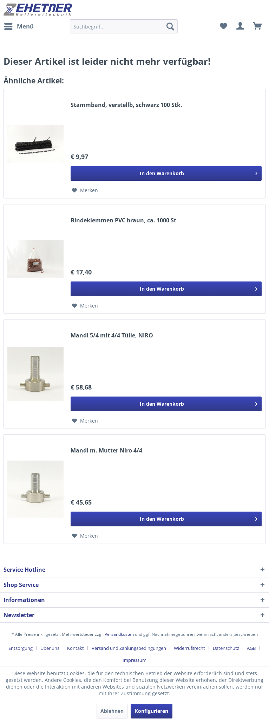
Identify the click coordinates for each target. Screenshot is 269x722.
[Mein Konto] (241, 26)
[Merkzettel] (223, 26)
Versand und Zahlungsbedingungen (129, 648)
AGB (251, 648)
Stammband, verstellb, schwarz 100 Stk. (126, 105)
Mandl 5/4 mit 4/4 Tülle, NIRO (112, 335)
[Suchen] (170, 26)
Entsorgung (20, 648)
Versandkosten (119, 634)
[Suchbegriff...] (123, 26)
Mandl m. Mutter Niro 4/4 (106, 450)
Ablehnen (112, 711)
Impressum (134, 660)
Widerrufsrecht (189, 648)
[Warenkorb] (258, 26)
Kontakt (75, 648)
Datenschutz (226, 648)
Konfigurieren (151, 711)
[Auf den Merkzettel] (85, 190)
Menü (19, 25)
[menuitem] (18, 26)
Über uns (49, 648)
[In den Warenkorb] (166, 173)
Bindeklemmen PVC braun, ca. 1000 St (123, 220)
